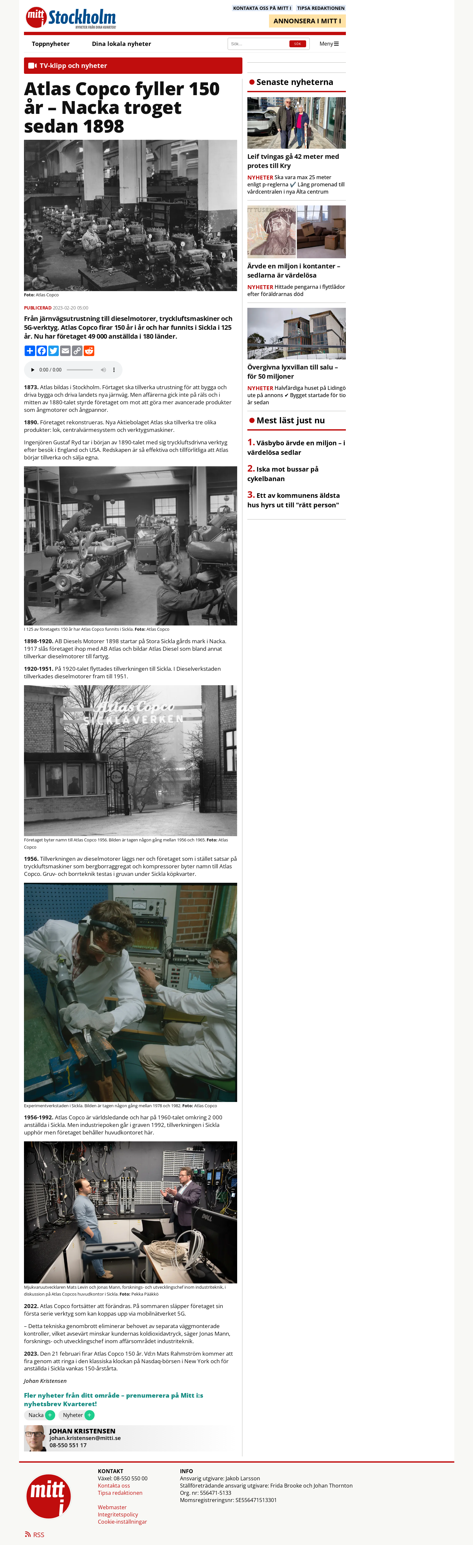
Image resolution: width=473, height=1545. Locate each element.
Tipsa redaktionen (120, 1492)
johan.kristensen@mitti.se (85, 1437)
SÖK (297, 44)
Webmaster (112, 1507)
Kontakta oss (114, 1485)
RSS (34, 1535)
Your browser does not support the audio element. (73, 370)
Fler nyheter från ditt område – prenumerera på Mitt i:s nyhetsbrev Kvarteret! (113, 1399)
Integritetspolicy (118, 1514)
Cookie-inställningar (122, 1521)
